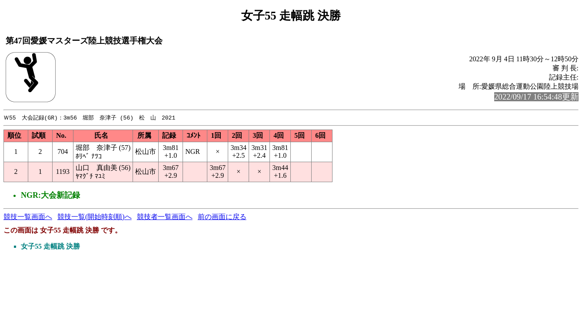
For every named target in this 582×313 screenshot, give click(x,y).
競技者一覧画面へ (165, 217)
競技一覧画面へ (27, 217)
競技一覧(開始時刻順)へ (94, 217)
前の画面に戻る (222, 217)
